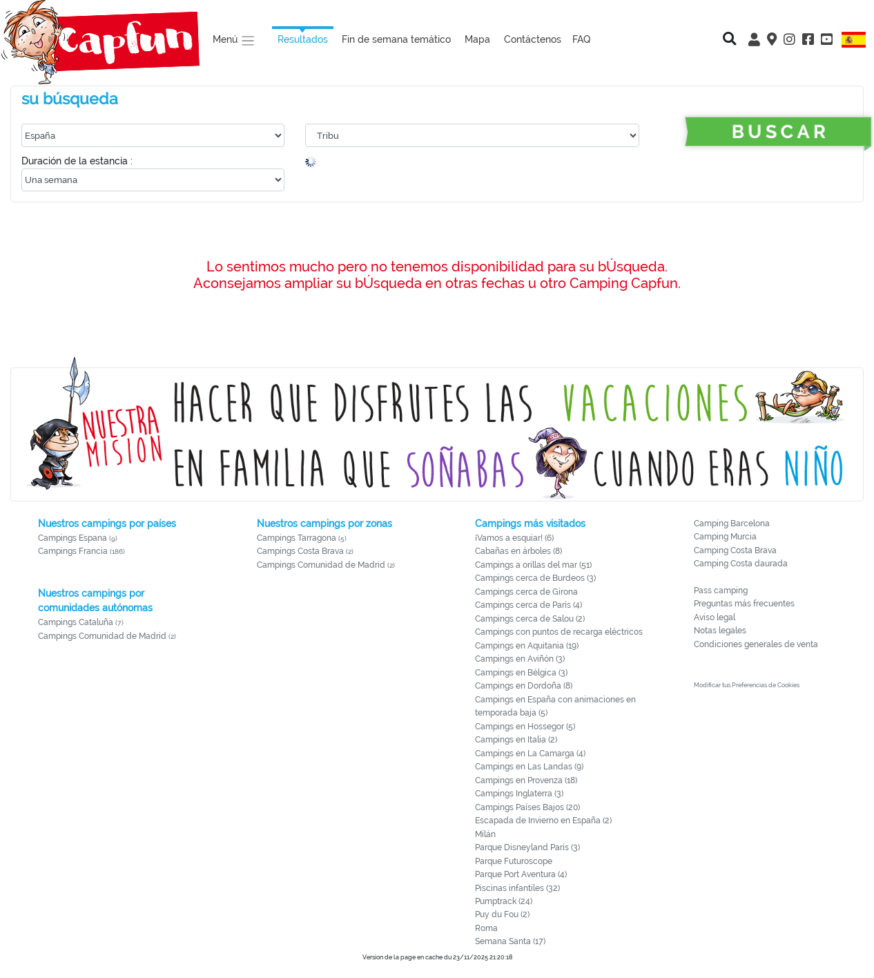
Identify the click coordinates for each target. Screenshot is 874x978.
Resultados (303, 39)
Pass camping (721, 590)
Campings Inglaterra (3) (519, 793)
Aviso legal (714, 617)
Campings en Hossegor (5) (525, 726)
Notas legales (720, 630)
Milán (485, 834)
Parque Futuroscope (513, 861)
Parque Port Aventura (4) (521, 874)
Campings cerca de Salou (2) (530, 619)
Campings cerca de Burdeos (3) (535, 578)
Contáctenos (532, 39)
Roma (486, 928)
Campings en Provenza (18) (526, 780)
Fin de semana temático (396, 39)
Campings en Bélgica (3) (521, 673)
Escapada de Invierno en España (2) (543, 820)
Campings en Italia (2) (516, 740)
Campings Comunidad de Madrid (102, 636)
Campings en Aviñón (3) (520, 659)
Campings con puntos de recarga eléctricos (559, 632)
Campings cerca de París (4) (528, 605)
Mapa (477, 39)
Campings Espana (72, 538)
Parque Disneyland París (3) (527, 847)
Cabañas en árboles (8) (518, 551)
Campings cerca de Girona (526, 592)
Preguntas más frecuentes (744, 603)
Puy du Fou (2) (502, 914)
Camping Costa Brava (735, 550)
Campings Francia (73, 551)
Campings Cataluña (75, 622)
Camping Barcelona (732, 523)
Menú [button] (234, 40)
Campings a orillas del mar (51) (533, 565)
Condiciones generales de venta (756, 644)
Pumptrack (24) (503, 901)
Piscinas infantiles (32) (517, 888)
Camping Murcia (725, 536)
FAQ (581, 39)
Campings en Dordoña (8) (523, 686)
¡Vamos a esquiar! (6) (514, 538)
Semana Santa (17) (510, 941)
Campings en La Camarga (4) (530, 753)
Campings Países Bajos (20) (527, 807)
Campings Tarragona (296, 538)
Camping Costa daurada (741, 563)
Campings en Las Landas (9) (529, 766)
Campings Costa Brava (300, 551)
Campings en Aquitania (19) (527, 646)
